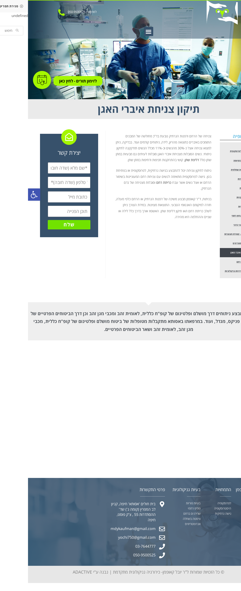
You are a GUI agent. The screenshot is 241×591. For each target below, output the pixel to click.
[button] (120, 31)
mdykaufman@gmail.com (105, 531)
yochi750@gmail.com (109, 540)
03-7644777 (117, 549)
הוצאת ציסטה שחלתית (215, 170)
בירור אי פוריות (218, 208)
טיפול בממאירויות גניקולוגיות (212, 274)
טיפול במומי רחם (217, 264)
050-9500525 (116, 558)
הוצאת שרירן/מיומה (216, 160)
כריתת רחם (135, 182)
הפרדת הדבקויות (217, 198)
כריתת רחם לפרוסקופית (214, 151)
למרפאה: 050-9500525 (54, 12)
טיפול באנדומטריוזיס (216, 245)
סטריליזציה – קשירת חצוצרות (212, 236)
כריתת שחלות (218, 189)
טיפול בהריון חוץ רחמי (215, 217)
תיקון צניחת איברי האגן (215, 255)
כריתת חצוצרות (218, 179)
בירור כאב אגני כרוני (216, 226)
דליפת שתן (164, 160)
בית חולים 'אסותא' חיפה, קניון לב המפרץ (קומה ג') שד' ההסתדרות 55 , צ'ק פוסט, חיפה (105, 514)
